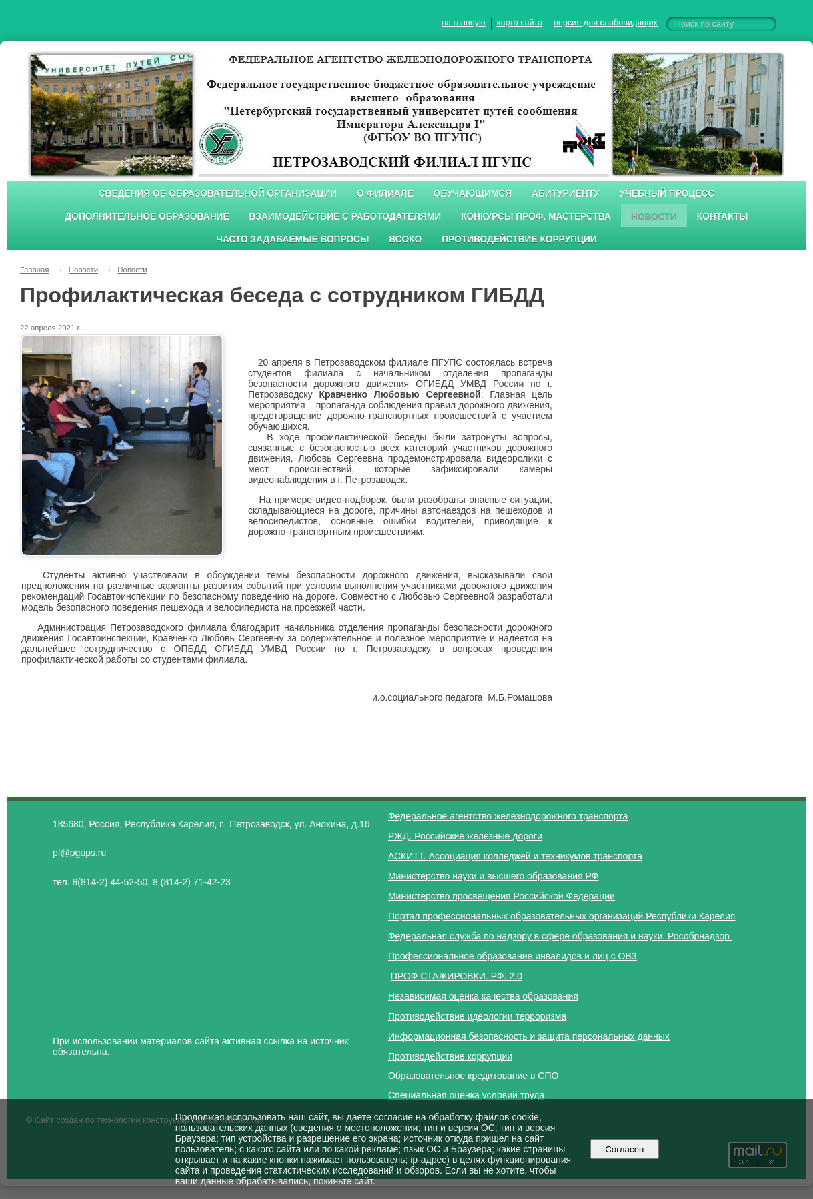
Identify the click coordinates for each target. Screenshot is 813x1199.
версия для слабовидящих (605, 22)
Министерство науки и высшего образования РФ (493, 876)
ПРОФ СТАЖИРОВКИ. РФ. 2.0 (456, 976)
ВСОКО (405, 239)
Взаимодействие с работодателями (345, 217)
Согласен (624, 1149)
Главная (34, 270)
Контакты (722, 217)
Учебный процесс (667, 194)
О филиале (385, 194)
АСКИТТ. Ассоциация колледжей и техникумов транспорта (515, 856)
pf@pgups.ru (79, 852)
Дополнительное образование (147, 217)
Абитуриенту (566, 194)
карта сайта (520, 22)
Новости (654, 217)
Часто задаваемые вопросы (292, 239)
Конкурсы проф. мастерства (536, 217)
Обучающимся (473, 194)
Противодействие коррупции (519, 239)
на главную (463, 22)
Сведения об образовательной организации (218, 194)
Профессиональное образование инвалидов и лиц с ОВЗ (512, 956)
